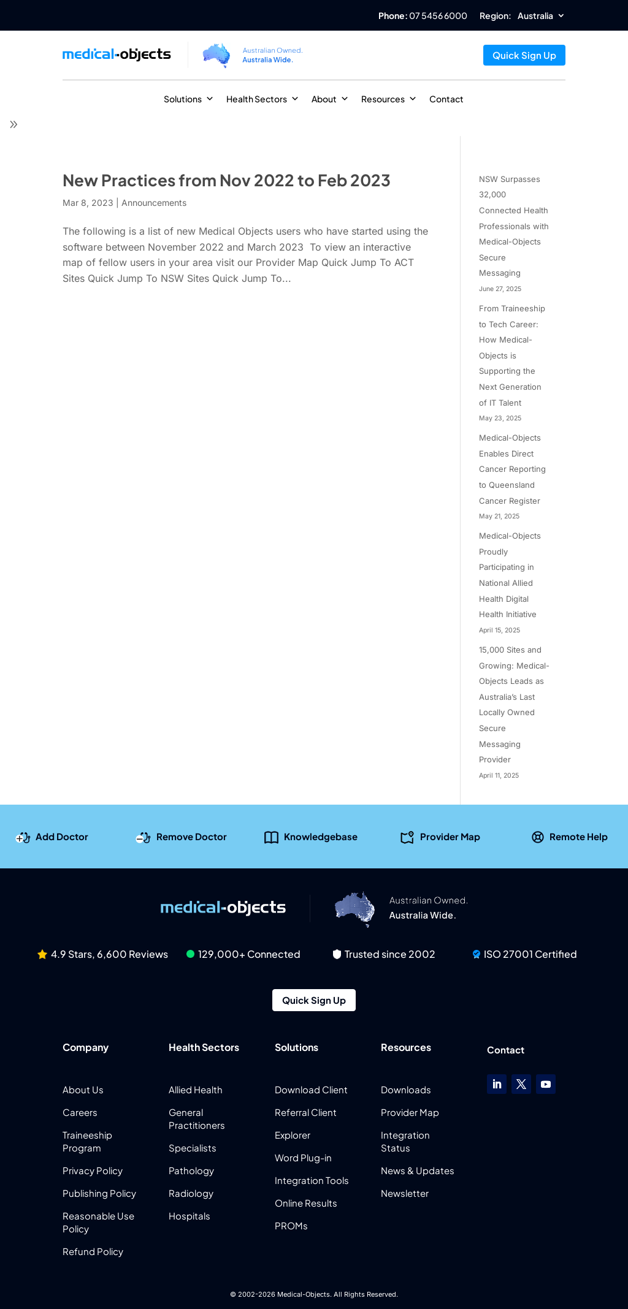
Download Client (311, 1089)
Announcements (153, 202)
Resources (389, 98)
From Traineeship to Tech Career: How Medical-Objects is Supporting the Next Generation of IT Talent (512, 355)
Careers (80, 1112)
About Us (83, 1089)
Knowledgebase (321, 835)
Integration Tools (312, 1180)
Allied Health (196, 1089)
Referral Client (306, 1112)
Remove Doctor (191, 835)
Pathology (191, 1170)
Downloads (406, 1089)
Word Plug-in (303, 1157)
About (330, 98)
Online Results (306, 1202)
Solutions (189, 98)
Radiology (191, 1193)
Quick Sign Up (524, 55)
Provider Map (450, 835)
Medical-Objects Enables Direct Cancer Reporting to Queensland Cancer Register (512, 469)
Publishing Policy (99, 1193)
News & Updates (417, 1170)
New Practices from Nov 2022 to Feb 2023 (227, 180)
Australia (535, 16)
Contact (446, 98)
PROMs (291, 1225)
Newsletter (405, 1193)
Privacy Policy (93, 1170)
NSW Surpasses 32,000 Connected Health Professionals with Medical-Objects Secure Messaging (514, 226)
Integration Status (405, 1141)
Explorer (292, 1134)
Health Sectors (262, 98)
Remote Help (579, 835)
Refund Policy (93, 1251)
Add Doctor (62, 835)
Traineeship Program (87, 1141)
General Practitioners (197, 1118)
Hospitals (189, 1215)
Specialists (192, 1147)
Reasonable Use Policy (98, 1222)
